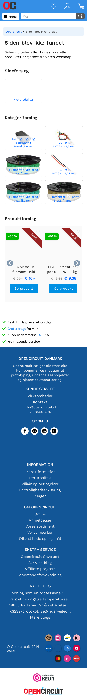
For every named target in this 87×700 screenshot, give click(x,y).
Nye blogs (40, 586)
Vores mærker (40, 532)
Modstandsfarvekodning (40, 575)
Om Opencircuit (40, 507)
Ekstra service (40, 549)
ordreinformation (40, 472)
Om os (40, 514)
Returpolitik (40, 478)
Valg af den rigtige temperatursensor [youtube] (40, 599)
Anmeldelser (40, 520)
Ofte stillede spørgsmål (40, 538)
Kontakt (40, 402)
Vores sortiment (40, 526)
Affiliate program (40, 569)
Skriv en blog (40, 563)
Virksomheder (40, 396)
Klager (40, 496)
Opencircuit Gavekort (40, 556)
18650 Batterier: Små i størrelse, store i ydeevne (40, 605)
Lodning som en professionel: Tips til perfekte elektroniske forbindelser (40, 593)
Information (40, 465)
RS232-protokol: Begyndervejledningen (40, 611)
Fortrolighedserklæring (40, 490)
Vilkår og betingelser (40, 484)
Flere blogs (40, 617)
